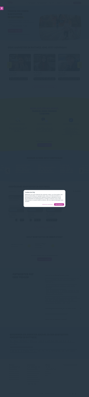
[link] (1, 8)
